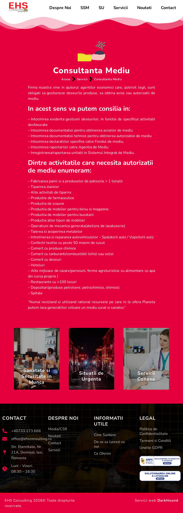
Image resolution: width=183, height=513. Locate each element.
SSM (84, 7)
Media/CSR (57, 429)
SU (101, 7)
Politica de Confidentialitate (154, 432)
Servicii (120, 7)
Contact (168, 7)
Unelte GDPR (151, 448)
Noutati (144, 7)
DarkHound (167, 500)
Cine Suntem (105, 435)
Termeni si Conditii (155, 441)
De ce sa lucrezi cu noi (109, 444)
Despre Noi (60, 7)
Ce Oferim (102, 453)
